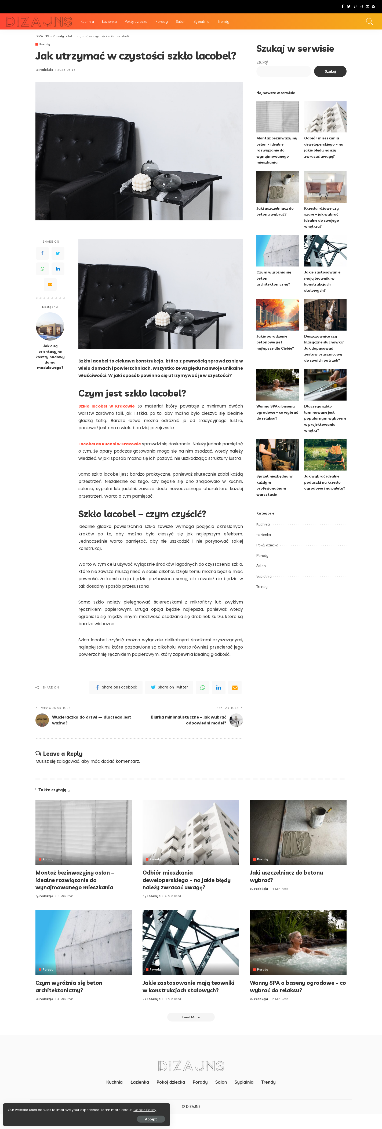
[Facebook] (343, 6)
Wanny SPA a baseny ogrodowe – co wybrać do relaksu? (277, 412)
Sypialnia (264, 576)
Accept (65, 1117)
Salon (261, 565)
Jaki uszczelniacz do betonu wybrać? (289, 883)
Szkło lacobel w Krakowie (108, 406)
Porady (45, 44)
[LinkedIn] (58, 268)
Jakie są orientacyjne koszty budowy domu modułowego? (50, 357)
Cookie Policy (20, 1108)
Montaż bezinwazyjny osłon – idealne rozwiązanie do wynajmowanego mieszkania (277, 150)
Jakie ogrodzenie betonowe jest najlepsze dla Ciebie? (276, 342)
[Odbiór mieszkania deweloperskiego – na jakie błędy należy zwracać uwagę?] (325, 117)
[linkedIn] (218, 695)
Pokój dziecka (267, 545)
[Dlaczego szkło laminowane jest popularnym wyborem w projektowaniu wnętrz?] (325, 385)
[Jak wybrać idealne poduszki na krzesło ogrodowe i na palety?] (325, 455)
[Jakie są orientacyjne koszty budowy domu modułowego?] (50, 327)
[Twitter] (349, 6)
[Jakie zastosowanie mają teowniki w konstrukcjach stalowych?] (325, 251)
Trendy (262, 586)
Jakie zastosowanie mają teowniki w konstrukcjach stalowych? (179, 997)
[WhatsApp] (42, 268)
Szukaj (262, 62)
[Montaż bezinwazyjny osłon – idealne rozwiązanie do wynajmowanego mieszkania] (277, 117)
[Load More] (191, 1032)
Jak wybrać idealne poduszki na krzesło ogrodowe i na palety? (325, 482)
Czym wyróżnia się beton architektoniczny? (71, 993)
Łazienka (263, 534)
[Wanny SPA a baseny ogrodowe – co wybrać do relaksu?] (277, 385)
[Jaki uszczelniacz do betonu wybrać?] (277, 187)
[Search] (369, 21)
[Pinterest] (355, 6)
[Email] (50, 284)
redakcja (46, 70)
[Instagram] (361, 6)
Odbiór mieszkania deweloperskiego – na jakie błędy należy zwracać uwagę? (190, 887)
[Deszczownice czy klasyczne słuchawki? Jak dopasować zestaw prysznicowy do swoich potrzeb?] (325, 315)
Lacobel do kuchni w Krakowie (116, 444)
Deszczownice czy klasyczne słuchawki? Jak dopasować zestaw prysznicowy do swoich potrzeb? (324, 348)
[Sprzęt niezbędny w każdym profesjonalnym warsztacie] (277, 455)
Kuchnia (263, 524)
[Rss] (373, 6)
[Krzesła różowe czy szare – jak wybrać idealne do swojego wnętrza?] (325, 187)
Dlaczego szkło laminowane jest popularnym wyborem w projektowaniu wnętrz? (325, 418)
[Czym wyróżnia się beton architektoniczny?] (277, 251)
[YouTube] (367, 6)
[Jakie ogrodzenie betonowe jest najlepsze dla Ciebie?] (277, 315)
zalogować (68, 768)
